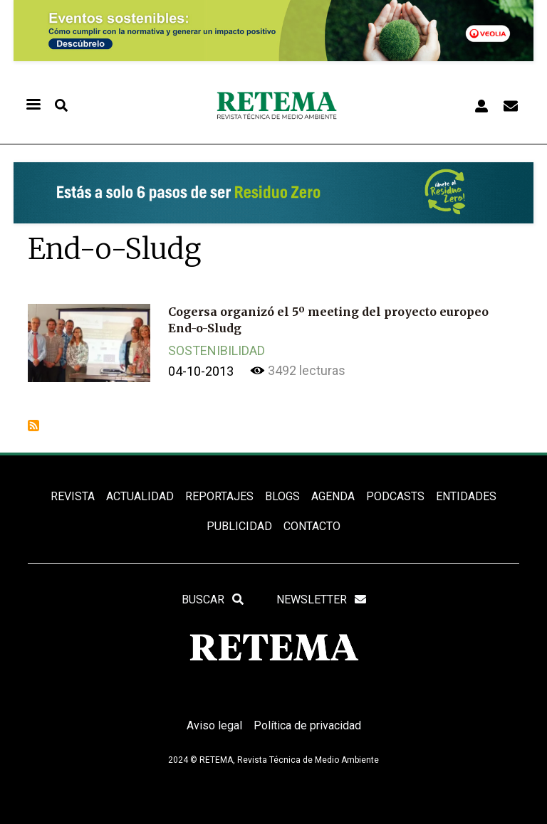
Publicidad (239, 526)
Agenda (333, 496)
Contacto (311, 526)
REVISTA (73, 496)
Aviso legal (214, 725)
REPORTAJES (219, 496)
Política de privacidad (307, 725)
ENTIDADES (466, 496)
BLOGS (282, 496)
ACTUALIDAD (140, 496)
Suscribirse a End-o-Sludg (33, 425)
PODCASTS (395, 496)
